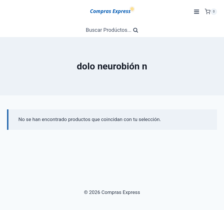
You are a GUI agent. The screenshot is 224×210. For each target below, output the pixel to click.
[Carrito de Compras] (211, 11)
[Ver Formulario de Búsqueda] (112, 30)
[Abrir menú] (196, 11)
